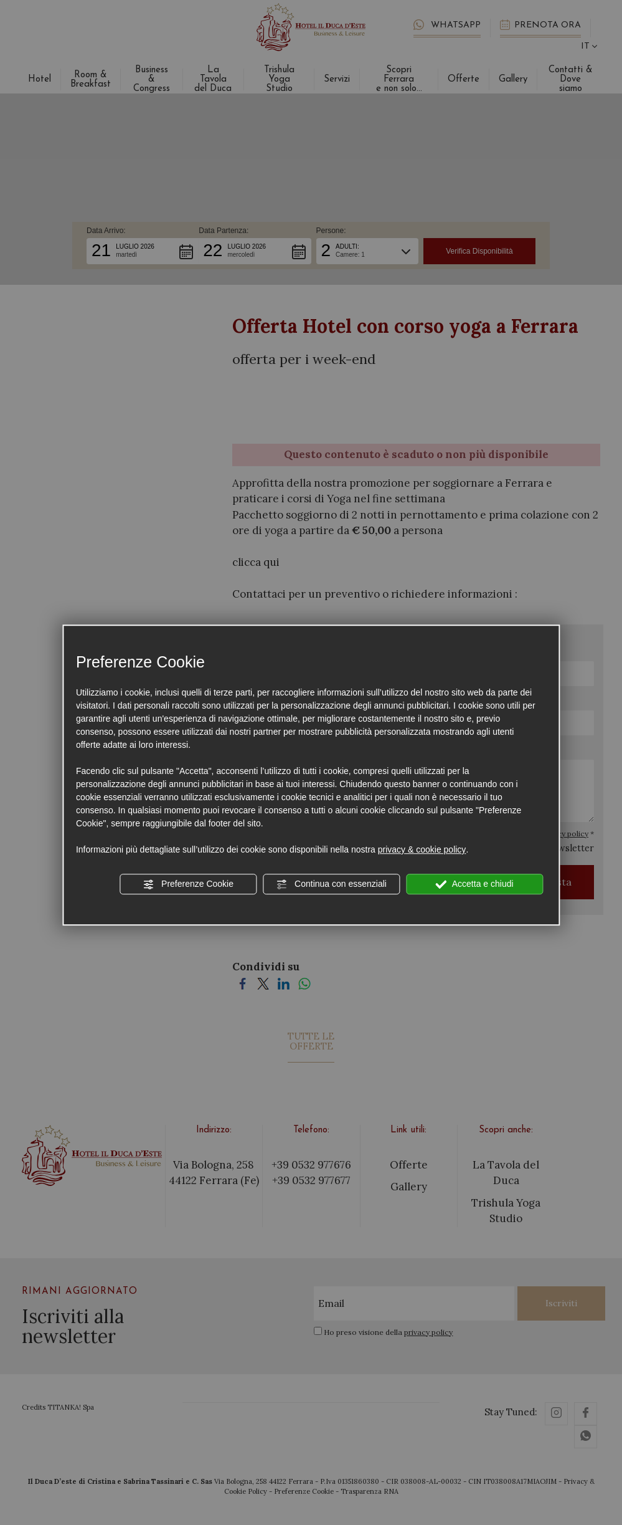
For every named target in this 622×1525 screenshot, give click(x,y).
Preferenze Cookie (188, 884)
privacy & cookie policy (422, 849)
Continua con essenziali (331, 884)
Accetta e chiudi (475, 884)
